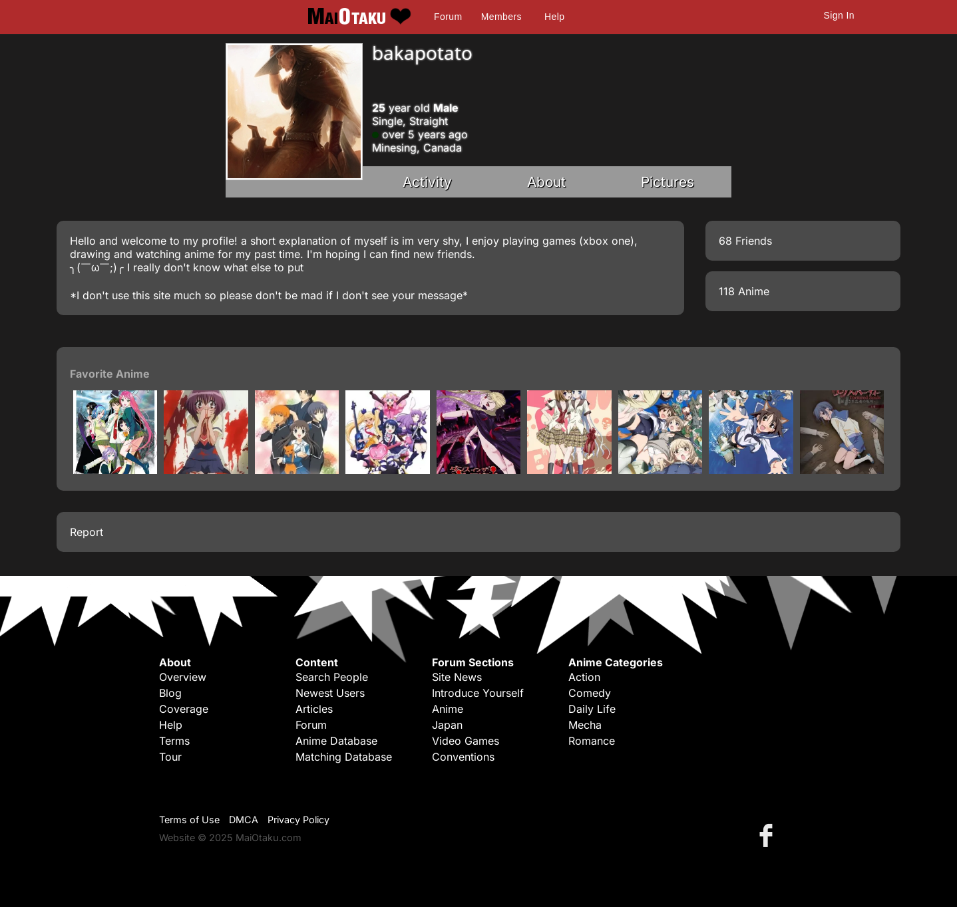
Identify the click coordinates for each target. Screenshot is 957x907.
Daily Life (592, 708)
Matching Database (343, 756)
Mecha (585, 724)
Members (501, 16)
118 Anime (744, 291)
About (546, 182)
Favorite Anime (110, 373)
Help (554, 16)
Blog (170, 693)
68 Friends (745, 240)
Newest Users (330, 693)
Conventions (463, 756)
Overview (182, 677)
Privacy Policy (298, 819)
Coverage (183, 708)
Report (86, 532)
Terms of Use (189, 819)
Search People (331, 677)
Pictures (667, 182)
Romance (591, 740)
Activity (427, 182)
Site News (457, 677)
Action (584, 677)
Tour (170, 756)
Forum (448, 16)
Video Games (465, 740)
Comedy (589, 693)
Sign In (839, 15)
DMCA (243, 819)
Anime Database (336, 740)
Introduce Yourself (478, 693)
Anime (447, 708)
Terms (174, 740)
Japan (447, 724)
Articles (314, 708)
